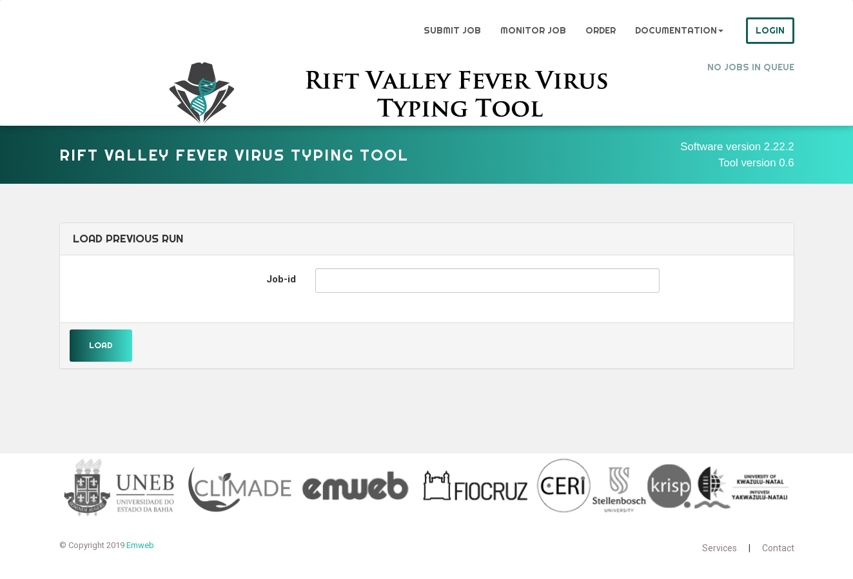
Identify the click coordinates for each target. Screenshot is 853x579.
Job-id (281, 279)
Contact (778, 548)
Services (719, 548)
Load (101, 345)
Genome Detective (104, 30)
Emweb (140, 545)
